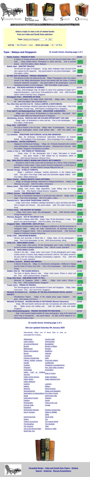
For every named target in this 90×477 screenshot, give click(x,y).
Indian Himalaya (51, 377)
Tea (46, 419)
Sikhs (47, 414)
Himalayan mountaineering (55, 365)
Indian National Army (52, 379)
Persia (47, 400)
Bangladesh (49, 344)
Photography (28, 403)
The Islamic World (51, 422)
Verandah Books (36, 468)
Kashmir (27, 384)
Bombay (48, 349)
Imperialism (49, 370)
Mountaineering (29, 391)
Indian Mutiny (28, 379)
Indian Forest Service (31, 377)
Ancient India (49, 339)
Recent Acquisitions (62, 471)
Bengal (26, 346)
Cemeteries (28, 356)
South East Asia (29, 417)
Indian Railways (29, 382)
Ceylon (47, 356)
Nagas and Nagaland (52, 391)
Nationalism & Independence (34, 393)
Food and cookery (51, 360)
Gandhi (26, 363)
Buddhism (48, 351)
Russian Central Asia (52, 410)
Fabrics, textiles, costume (33, 360)
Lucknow (48, 384)
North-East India (51, 396)
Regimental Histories (31, 410)
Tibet (47, 426)
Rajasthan (27, 407)
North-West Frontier (31, 398)
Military (47, 386)
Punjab (47, 405)
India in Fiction (50, 373)
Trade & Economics (31, 422)
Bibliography (28, 349)
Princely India (29, 405)
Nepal (26, 396)
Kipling (75, 468)
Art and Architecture (31, 344)
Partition (27, 400)
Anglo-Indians (29, 342)
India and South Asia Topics (57, 468)
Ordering (48, 471)
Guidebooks (49, 363)
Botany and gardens (31, 351)
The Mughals (49, 424)
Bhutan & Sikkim (51, 346)
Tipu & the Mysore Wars (32, 429)
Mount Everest (50, 389)
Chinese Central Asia (31, 358)
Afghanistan (28, 339)
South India (49, 417)
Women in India (50, 429)
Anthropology (50, 342)
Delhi (47, 358)
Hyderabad (28, 370)
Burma (26, 353)
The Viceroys (28, 426)
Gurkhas (27, 365)
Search (39, 471)
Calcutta (48, 353)
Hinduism (27, 367)
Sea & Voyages (29, 412)
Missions (35, 39)
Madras (26, 386)
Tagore (26, 419)
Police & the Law (51, 403)
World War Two (29, 431)
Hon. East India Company (54, 367)
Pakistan (48, 398)
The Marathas (29, 424)
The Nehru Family (51, 393)
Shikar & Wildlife (51, 412)
